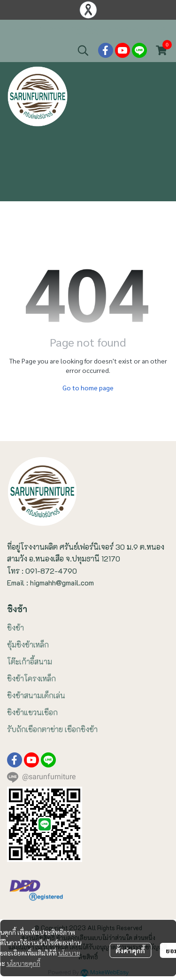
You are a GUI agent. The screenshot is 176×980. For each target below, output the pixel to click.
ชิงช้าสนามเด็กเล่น (36, 695)
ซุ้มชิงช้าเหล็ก (28, 644)
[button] (83, 50)
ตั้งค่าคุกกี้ (130, 950)
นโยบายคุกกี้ (23, 963)
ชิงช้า (15, 627)
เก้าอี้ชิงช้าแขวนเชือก (99, 29)
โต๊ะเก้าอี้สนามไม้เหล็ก (66, 29)
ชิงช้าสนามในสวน (36, 29)
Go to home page (88, 387)
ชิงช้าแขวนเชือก (32, 712)
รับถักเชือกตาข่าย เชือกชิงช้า (52, 729)
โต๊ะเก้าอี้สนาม (29, 661)
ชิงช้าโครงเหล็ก (31, 678)
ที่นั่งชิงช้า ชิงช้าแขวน (130, 29)
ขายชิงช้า (16, 29)
